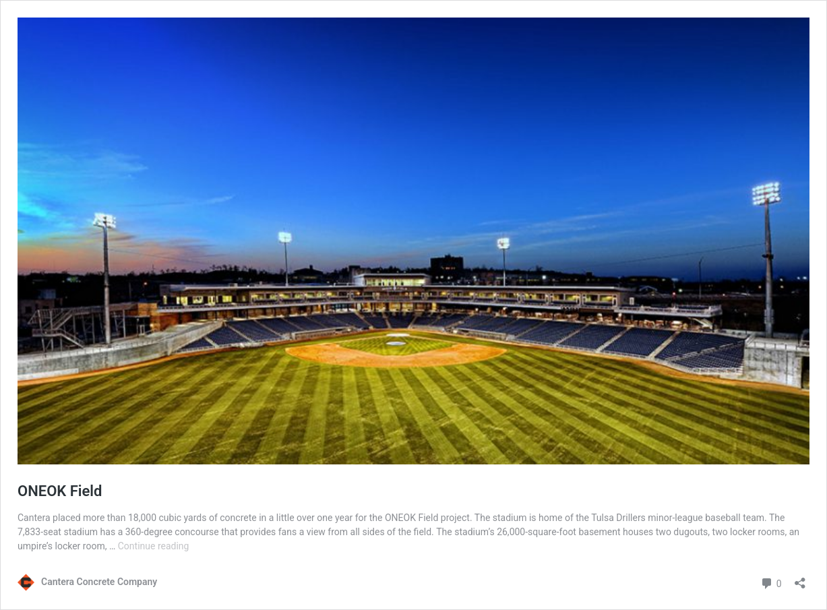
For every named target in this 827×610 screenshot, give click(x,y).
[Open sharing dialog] (800, 578)
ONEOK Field (60, 491)
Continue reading (153, 546)
